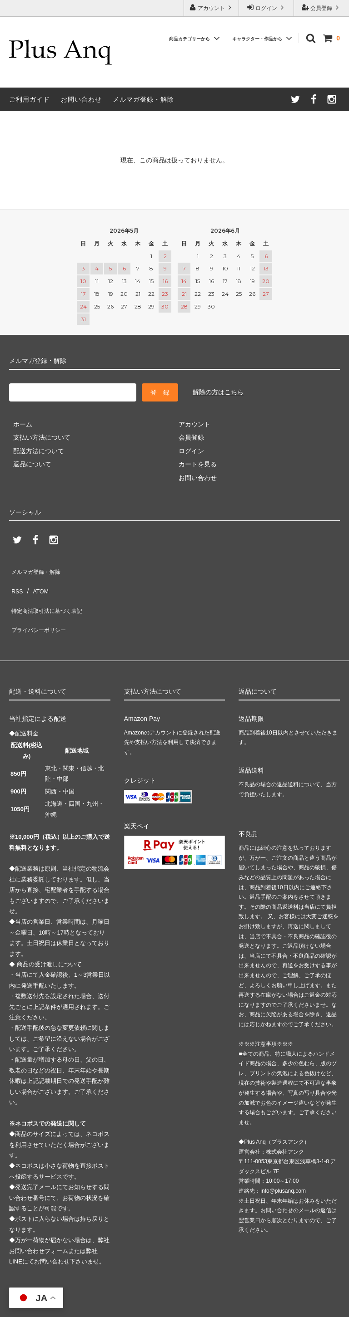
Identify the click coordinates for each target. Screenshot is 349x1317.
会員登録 (321, 7)
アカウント (211, 7)
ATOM (36, 582)
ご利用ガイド (29, 99)
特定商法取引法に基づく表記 (50, 595)
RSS (15, 582)
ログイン (266, 7)
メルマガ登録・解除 (143, 99)
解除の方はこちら (218, 392)
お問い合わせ (81, 99)
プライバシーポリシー (41, 609)
